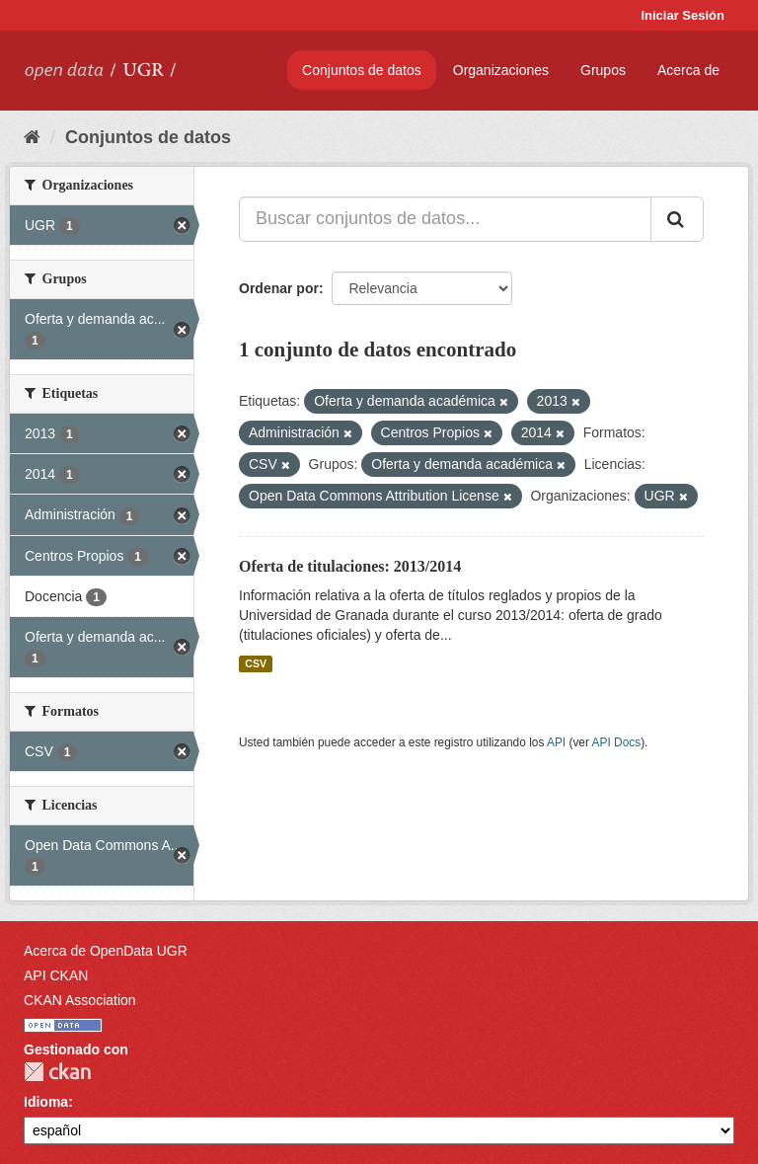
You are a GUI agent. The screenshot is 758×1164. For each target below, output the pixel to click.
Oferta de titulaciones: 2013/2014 (350, 566)
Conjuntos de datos (361, 70)
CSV (255, 663)
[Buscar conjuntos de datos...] (445, 219)
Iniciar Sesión (682, 15)
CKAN (57, 1071)
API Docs (617, 742)
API (556, 742)
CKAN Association (80, 1000)
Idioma (46, 1102)
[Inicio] (32, 137)
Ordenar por (279, 288)
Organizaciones (501, 70)
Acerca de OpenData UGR (106, 951)
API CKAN (56, 975)
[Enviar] (677, 219)
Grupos (603, 70)
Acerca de (688, 70)
